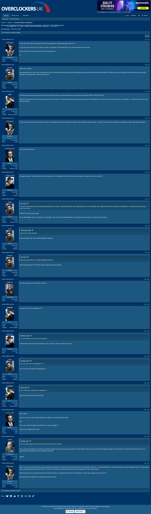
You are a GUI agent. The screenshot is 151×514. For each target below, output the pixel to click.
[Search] (145, 15)
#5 (148, 145)
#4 (148, 118)
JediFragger (6, 29)
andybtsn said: (25, 361)
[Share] (145, 39)
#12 (148, 331)
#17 (148, 463)
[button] (20, 15)
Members (26, 15)
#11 (148, 304)
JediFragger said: (26, 230)
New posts (5, 19)
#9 (148, 252)
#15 (148, 409)
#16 (148, 436)
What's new (15, 15)
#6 (148, 172)
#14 (148, 383)
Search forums (14, 19)
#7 (148, 199)
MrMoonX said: (25, 335)
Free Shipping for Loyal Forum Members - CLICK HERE (114, 12)
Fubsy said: (24, 387)
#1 (148, 39)
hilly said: (23, 203)
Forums (6, 15)
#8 (148, 225)
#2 (148, 64)
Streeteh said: (25, 441)
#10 (148, 279)
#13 (148, 356)
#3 (148, 91)
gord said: (24, 257)
